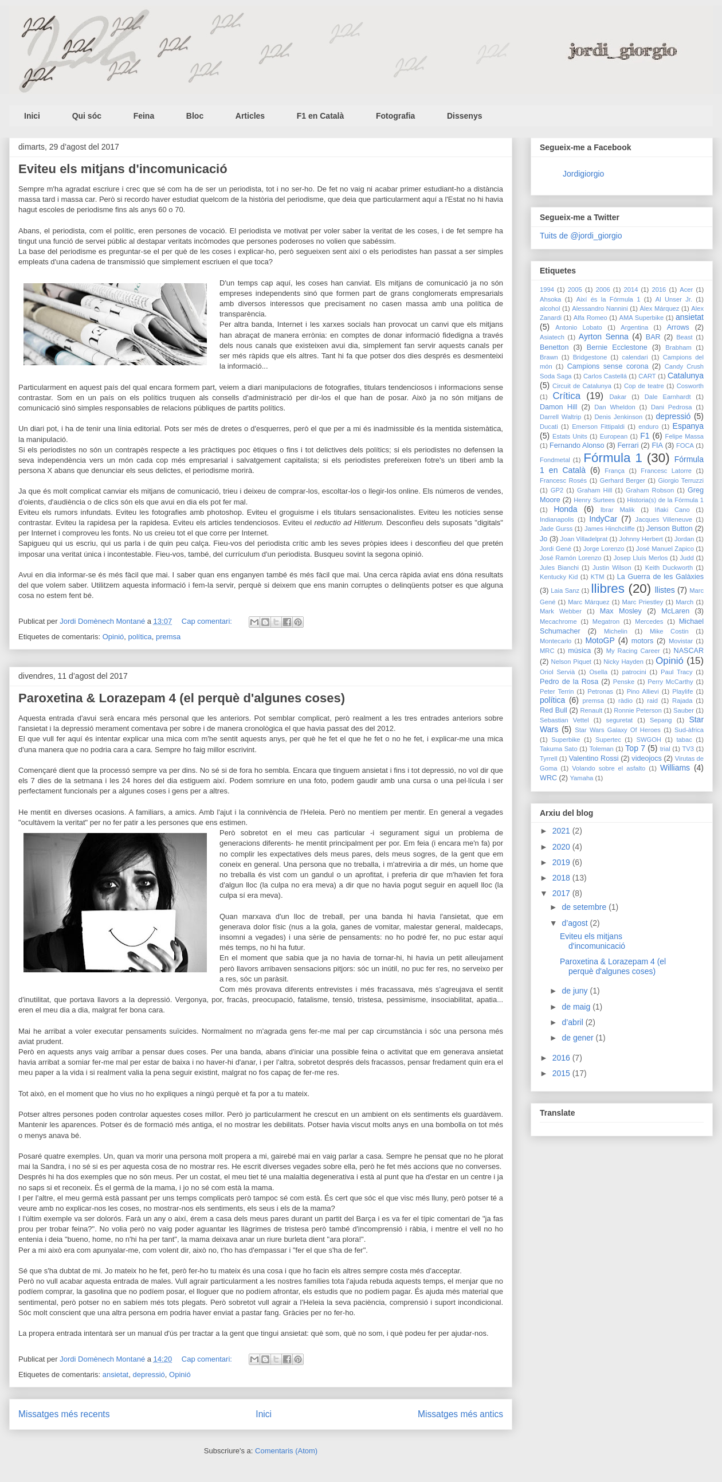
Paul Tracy (677, 671)
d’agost (576, 923)
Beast (684, 337)
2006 (603, 289)
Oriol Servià (557, 671)
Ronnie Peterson (638, 710)
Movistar (681, 641)
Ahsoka (550, 299)
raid (652, 700)
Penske (623, 681)
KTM (598, 576)
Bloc (194, 115)
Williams (675, 767)
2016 (659, 289)
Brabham (678, 347)
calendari (635, 357)
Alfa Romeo (590, 317)
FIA (657, 445)
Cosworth (690, 385)
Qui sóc (86, 115)
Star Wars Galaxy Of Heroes (618, 729)
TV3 (688, 748)
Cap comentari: (208, 621)
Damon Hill (558, 407)
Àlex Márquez (660, 308)
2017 (562, 893)
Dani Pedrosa (671, 407)
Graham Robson (650, 490)
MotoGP (599, 640)
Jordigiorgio (583, 173)
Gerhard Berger (622, 480)
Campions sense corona (608, 366)
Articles (250, 115)
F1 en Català (320, 115)
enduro (648, 426)
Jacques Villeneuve (663, 519)
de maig (577, 1006)
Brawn (549, 357)
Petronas (600, 691)
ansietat (116, 1374)
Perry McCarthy (670, 681)
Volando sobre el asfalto (608, 768)
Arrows (678, 327)
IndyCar (603, 518)
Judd (686, 557)
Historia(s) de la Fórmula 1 (665, 499)
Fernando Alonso (577, 445)
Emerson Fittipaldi (598, 426)
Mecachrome (558, 621)
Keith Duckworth (669, 567)
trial (665, 748)
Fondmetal (555, 459)
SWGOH (648, 739)
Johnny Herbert (641, 538)
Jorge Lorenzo (604, 548)
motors (642, 641)
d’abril (573, 1022)
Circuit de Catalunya (581, 385)
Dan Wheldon (614, 407)
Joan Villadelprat (584, 538)
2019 (562, 862)
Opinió (113, 636)
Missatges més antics (460, 1414)
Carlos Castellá (605, 376)
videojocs (646, 758)
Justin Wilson (611, 567)
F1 (644, 435)
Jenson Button (669, 529)
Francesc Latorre (666, 470)
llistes (665, 590)
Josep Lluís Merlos (641, 557)
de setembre (585, 907)
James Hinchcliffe (609, 528)
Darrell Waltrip (560, 416)
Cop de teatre (644, 385)
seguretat (619, 720)
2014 (631, 289)
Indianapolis (557, 519)
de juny (576, 990)
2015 (562, 1073)
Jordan (684, 538)
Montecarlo (555, 641)
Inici (32, 115)
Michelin (615, 631)
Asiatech (552, 337)
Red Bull (553, 710)
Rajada (682, 700)
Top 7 (635, 748)
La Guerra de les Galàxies (660, 577)
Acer (686, 289)
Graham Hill (594, 490)
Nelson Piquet (571, 661)
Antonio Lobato (578, 327)
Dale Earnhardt (668, 396)
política (140, 636)
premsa (168, 636)
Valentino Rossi (594, 758)
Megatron (605, 621)
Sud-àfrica (689, 729)
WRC (548, 778)
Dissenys (464, 115)
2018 (562, 877)
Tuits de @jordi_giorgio (581, 235)
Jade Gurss (556, 528)
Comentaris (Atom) (286, 1450)
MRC (547, 650)
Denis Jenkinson (618, 416)
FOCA (685, 445)
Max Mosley (621, 611)
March (684, 602)
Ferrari (627, 445)
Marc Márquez (588, 602)
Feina (144, 115)
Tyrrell (548, 758)
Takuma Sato (559, 748)
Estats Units (569, 436)
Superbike (565, 739)
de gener (578, 1037)
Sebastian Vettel (564, 720)
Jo (543, 539)
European (614, 436)
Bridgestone (590, 357)
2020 (562, 846)
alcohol (550, 308)
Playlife (682, 691)
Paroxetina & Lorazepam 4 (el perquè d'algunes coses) (181, 698)
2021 (562, 830)
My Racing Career (633, 650)
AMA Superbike (641, 317)
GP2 (557, 490)
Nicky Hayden (623, 661)
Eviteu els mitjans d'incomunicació (122, 169)
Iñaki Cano (672, 509)
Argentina (634, 327)
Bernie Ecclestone (617, 347)
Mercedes (649, 621)
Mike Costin (669, 631)
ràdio (625, 700)
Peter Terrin (557, 691)
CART (647, 376)
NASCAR (689, 651)
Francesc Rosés (563, 480)
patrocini (634, 671)
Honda (565, 509)
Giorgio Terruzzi (681, 480)
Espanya (688, 426)
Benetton (554, 347)
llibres (608, 588)
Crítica (566, 395)
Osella (598, 671)
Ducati (549, 426)
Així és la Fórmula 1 (608, 299)
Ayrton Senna (604, 336)
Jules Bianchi (559, 567)
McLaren (675, 611)
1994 (547, 289)
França (615, 470)
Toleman (601, 748)
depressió (148, 1374)
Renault (591, 710)
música (579, 651)
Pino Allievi (643, 691)
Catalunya (686, 375)
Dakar (618, 396)
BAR (653, 337)
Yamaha (581, 778)
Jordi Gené (555, 548)
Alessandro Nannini (599, 308)
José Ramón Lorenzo (571, 557)
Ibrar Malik (618, 509)
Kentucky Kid (559, 576)
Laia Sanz (565, 590)
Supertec (608, 739)
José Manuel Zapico (665, 548)
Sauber (683, 710)
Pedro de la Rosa (569, 682)
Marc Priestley (643, 602)
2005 (575, 289)
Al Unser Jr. (674, 299)
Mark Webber (561, 611)
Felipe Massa (684, 436)
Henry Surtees (594, 499)
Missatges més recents (63, 1414)
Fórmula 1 (612, 458)
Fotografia (395, 115)
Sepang (661, 720)
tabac (684, 739)
